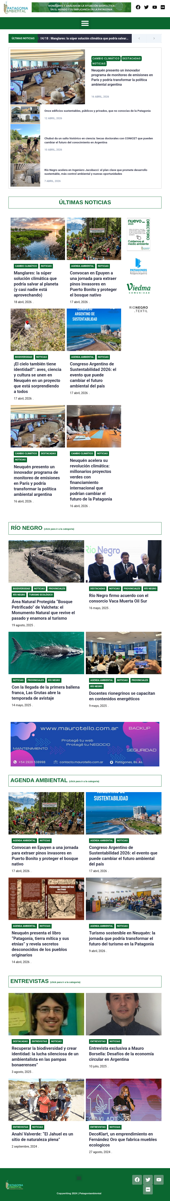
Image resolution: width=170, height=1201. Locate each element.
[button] (85, 23)
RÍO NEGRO (42, 528)
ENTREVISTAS (45, 982)
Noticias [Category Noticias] (99, 63)
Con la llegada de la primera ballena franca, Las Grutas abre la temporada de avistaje (46, 693)
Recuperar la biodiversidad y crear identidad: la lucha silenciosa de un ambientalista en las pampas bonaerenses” (45, 1057)
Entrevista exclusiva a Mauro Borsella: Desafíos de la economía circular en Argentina (121, 1055)
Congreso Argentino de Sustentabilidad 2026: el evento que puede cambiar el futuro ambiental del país (93, 375)
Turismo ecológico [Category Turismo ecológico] (41, 595)
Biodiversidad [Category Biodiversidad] (23, 357)
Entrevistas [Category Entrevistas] (39, 1042)
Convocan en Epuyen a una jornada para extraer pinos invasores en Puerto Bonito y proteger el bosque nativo (93, 284)
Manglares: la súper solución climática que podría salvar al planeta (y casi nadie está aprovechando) (86, 38)
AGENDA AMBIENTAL (54, 780)
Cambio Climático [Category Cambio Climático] (106, 58)
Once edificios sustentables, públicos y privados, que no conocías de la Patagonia (98, 110)
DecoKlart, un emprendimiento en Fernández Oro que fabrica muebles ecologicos (123, 1140)
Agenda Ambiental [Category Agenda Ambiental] (82, 266)
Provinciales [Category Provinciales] (57, 588)
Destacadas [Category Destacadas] (132, 58)
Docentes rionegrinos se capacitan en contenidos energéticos (122, 696)
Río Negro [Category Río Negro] (19, 595)
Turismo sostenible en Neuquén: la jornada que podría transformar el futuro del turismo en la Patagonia (122, 939)
